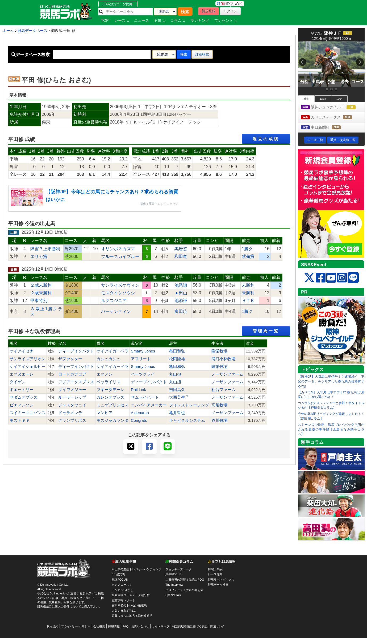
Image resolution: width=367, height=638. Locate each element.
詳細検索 (202, 54)
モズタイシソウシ (118, 293)
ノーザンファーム (227, 374)
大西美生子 (179, 397)
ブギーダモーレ (110, 390)
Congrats (139, 420)
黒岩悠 (180, 248)
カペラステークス (331, 117)
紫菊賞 (248, 256)
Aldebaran (140, 413)
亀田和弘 (177, 351)
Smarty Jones (143, 351)
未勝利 (248, 285)
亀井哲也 (177, 413)
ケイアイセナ (22, 351)
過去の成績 (266, 139)
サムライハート (145, 397)
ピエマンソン (22, 405)
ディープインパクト (76, 351)
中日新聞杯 (326, 127)
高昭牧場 (219, 405)
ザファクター (70, 359)
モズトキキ (20, 420)
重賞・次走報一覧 (343, 140)
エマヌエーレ (22, 374)
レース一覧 (315, 140)
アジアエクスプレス (76, 382)
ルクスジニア (114, 300)
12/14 (339, 98)
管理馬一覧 (266, 331)
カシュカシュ (108, 359)
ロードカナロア (72, 374)
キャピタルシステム (187, 420)
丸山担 (175, 374)
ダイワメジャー (72, 390)
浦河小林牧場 (223, 359)
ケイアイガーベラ (112, 351)
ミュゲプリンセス (112, 405)
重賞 (306, 98)
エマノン (104, 374)
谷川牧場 (219, 420)
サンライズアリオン (27, 359)
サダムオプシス (23, 397)
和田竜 (180, 256)
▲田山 (180, 293)
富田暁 (180, 311)
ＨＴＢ (248, 300)
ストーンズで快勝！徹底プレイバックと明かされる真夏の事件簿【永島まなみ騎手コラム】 (331, 429)
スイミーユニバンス (27, 413)
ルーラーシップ (72, 397)
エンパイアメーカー (149, 405)
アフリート (141, 359)
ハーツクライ (143, 374)
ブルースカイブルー (120, 256)
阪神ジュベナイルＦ (333, 107)
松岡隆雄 (177, 359)
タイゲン (18, 382)
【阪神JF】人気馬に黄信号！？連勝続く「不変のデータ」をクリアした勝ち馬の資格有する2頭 (331, 381)
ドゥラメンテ (70, 413)
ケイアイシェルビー (27, 366)
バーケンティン (116, 311)
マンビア (104, 413)
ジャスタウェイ (72, 405)
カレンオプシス (110, 397)
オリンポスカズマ (118, 248)
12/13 (323, 98)
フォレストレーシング (189, 405)
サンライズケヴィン (120, 285)
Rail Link (138, 390)
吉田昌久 (177, 390)
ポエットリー (22, 390)
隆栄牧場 (219, 351)
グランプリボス (72, 420)
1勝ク (247, 248)
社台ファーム (223, 390)
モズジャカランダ (112, 420)
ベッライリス (108, 382)
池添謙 (180, 285)
